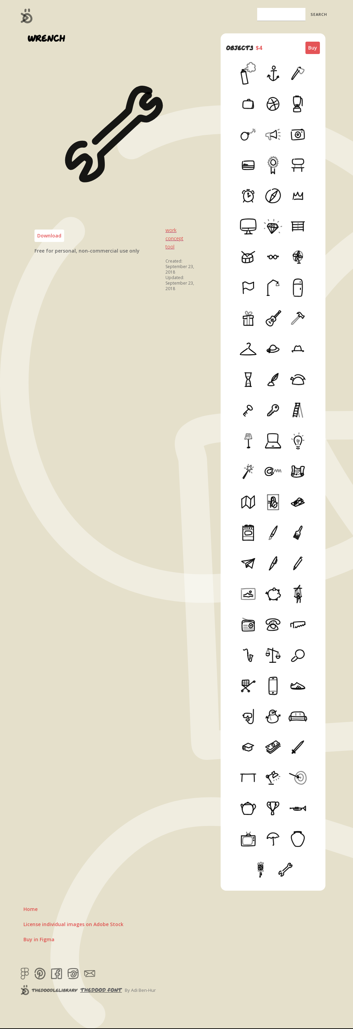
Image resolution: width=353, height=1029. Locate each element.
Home (30, 909)
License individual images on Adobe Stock (73, 924)
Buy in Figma (38, 939)
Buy (312, 47)
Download (49, 235)
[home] (27, 15)
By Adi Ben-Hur (140, 990)
